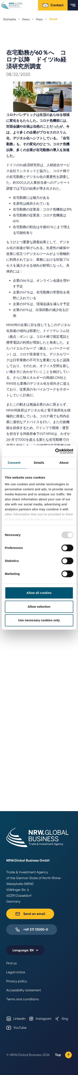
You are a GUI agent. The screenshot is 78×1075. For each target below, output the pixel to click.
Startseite (9, 19)
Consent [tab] (14, 462)
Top (63, 1055)
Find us (11, 963)
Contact (52, 5)
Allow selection (39, 606)
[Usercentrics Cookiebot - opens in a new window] (55, 451)
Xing (61, 1018)
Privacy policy (16, 981)
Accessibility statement (23, 990)
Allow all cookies (39, 593)
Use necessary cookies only (39, 620)
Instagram (40, 1018)
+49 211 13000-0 (31, 929)
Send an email (30, 913)
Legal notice (15, 972)
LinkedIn (16, 1018)
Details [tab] (39, 462)
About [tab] (63, 462)
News (26, 19)
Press (39, 19)
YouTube (16, 1027)
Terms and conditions (22, 999)
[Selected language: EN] (25, 950)
